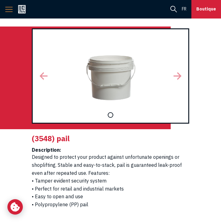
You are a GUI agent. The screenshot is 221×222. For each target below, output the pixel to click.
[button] (44, 76)
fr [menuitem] (184, 9)
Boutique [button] (206, 9)
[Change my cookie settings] (15, 207)
